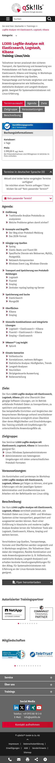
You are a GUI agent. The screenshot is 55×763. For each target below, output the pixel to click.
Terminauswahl (13, 103)
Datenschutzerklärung (33, 744)
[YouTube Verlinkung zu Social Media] (39, 707)
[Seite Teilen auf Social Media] (36, 759)
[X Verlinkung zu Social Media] (22, 707)
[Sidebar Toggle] (7, 19)
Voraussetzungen (32, 109)
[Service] (27, 677)
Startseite (19, 26)
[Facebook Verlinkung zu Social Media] (27, 707)
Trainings (31, 26)
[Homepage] (27, 8)
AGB (26, 748)
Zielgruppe (10, 109)
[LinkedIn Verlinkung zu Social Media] (16, 707)
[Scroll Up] (27, 739)
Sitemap (27, 752)
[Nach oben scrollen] (45, 759)
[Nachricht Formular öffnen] (18, 759)
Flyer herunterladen (26, 582)
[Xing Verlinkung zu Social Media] (33, 707)
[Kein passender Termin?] (27, 198)
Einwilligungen (13, 748)
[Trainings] (27, 691)
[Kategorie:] (9, 35)
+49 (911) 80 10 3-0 (32, 713)
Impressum (14, 744)
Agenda (31, 103)
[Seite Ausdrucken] (27, 759)
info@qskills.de (32, 717)
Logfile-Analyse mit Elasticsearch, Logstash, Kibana (25, 30)
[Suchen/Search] (49, 19)
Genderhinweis (39, 748)
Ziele (44, 103)
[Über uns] (27, 684)
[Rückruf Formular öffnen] (10, 759)
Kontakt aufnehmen (27, 724)
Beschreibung (12, 115)
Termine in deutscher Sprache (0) (24, 172)
